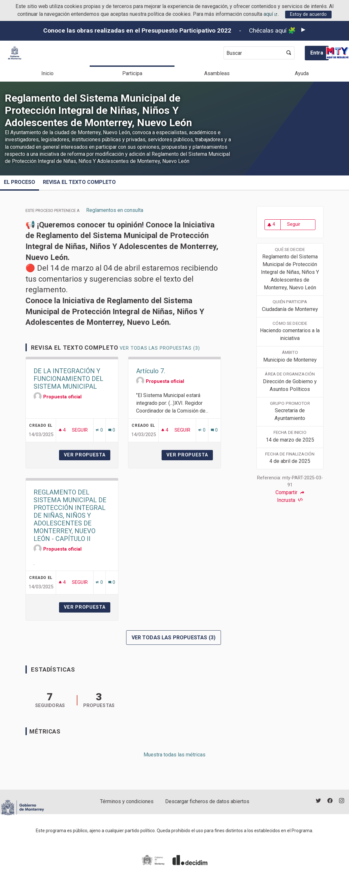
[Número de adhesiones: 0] (99, 430)
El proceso (19, 182)
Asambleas (217, 73)
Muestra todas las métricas (174, 755)
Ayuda (302, 73)
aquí (271, 14)
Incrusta (290, 500)
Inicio (47, 73)
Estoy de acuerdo (308, 14)
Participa (132, 73)
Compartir (289, 492)
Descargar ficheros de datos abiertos (207, 801)
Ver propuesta (87, 455)
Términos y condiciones (127, 801)
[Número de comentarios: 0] (111, 430)
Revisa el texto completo (79, 182)
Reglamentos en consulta (114, 210)
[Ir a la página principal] (14, 53)
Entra (316, 53)
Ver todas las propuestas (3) (160, 348)
